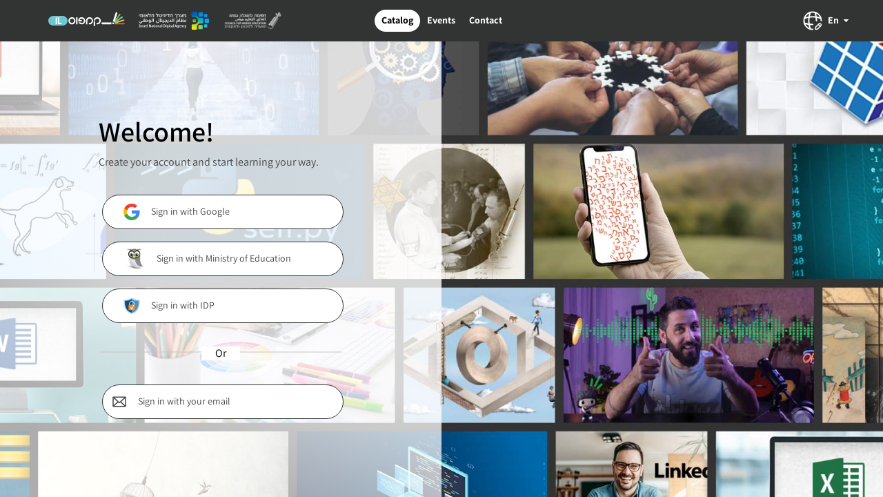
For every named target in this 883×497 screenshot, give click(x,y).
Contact (485, 20)
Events (441, 20)
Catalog (397, 20)
